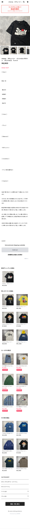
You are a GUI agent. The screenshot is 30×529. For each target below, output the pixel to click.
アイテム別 (4, 491)
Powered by (15, 513)
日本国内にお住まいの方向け (15, 254)
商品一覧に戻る (15, 504)
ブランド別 (3, 496)
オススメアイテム (5, 486)
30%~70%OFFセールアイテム (9, 481)
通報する (26, 258)
